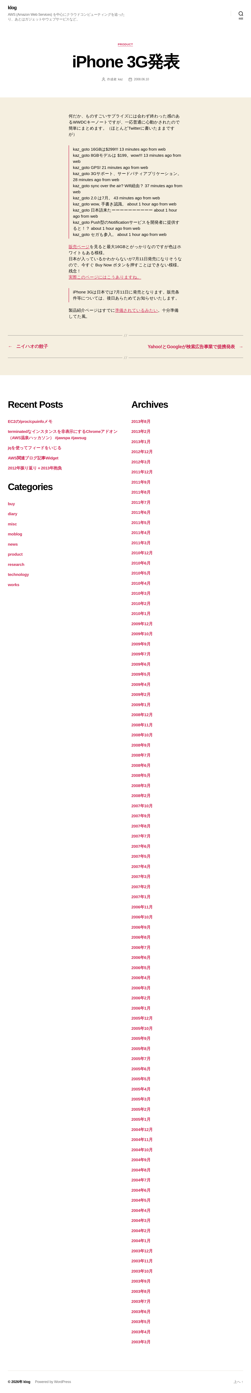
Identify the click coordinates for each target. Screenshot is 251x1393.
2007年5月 (141, 856)
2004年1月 (141, 1241)
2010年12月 (142, 553)
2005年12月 (142, 1018)
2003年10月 (142, 1271)
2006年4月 (141, 978)
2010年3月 (141, 593)
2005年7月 (141, 1059)
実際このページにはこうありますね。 (105, 277)
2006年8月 (141, 937)
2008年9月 (141, 745)
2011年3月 (141, 543)
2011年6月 (141, 512)
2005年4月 (141, 1089)
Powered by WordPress (53, 1382)
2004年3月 (141, 1220)
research (16, 564)
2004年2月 (141, 1230)
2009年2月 (141, 694)
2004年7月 (141, 1180)
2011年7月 (141, 502)
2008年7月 (141, 755)
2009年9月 (141, 644)
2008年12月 (142, 715)
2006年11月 (142, 907)
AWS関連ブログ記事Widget (33, 458)
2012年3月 (141, 462)
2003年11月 (142, 1261)
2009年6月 (141, 664)
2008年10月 (142, 735)
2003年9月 (141, 1281)
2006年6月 (141, 957)
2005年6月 (141, 1069)
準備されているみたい (136, 310)
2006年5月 (141, 967)
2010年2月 (141, 603)
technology (18, 574)
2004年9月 (141, 1160)
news (13, 544)
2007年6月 (141, 846)
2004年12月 (142, 1129)
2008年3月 (141, 785)
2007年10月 (142, 806)
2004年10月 (142, 1149)
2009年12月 (142, 623)
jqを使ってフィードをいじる (34, 448)
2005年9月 (141, 1038)
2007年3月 (141, 876)
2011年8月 (141, 492)
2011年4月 (141, 533)
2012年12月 (142, 452)
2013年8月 (141, 421)
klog (12, 7)
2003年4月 (141, 1332)
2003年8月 (141, 1291)
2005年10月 (142, 1028)
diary (12, 514)
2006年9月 (141, 927)
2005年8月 (141, 1048)
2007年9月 (141, 816)
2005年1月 (141, 1119)
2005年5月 (141, 1079)
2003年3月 (141, 1342)
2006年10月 (142, 917)
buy (11, 503)
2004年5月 (141, 1200)
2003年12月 (142, 1251)
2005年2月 (141, 1109)
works (13, 584)
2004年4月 (141, 1210)
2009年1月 (141, 704)
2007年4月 (141, 866)
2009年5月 (141, 674)
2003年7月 (141, 1301)
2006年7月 (141, 947)
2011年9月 (141, 482)
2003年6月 (141, 1311)
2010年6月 (141, 563)
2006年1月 (141, 1008)
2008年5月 (141, 775)
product (125, 44)
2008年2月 (141, 796)
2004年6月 (141, 1190)
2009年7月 (141, 654)
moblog (15, 534)
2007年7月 (141, 836)
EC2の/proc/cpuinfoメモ (30, 421)
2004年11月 (142, 1139)
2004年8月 (141, 1170)
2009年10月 (142, 634)
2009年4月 (141, 684)
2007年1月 (141, 897)
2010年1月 (141, 613)
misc (12, 524)
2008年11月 (142, 725)
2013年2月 (141, 431)
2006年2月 (141, 998)
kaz (120, 79)
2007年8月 (141, 826)
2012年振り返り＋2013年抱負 (35, 468)
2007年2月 (141, 886)
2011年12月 (142, 472)
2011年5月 (141, 522)
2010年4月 (141, 583)
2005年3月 (141, 1099)
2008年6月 (141, 765)
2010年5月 (141, 573)
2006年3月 (141, 988)
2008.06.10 (141, 79)
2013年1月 (141, 441)
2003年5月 (141, 1322)
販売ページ (79, 247)
